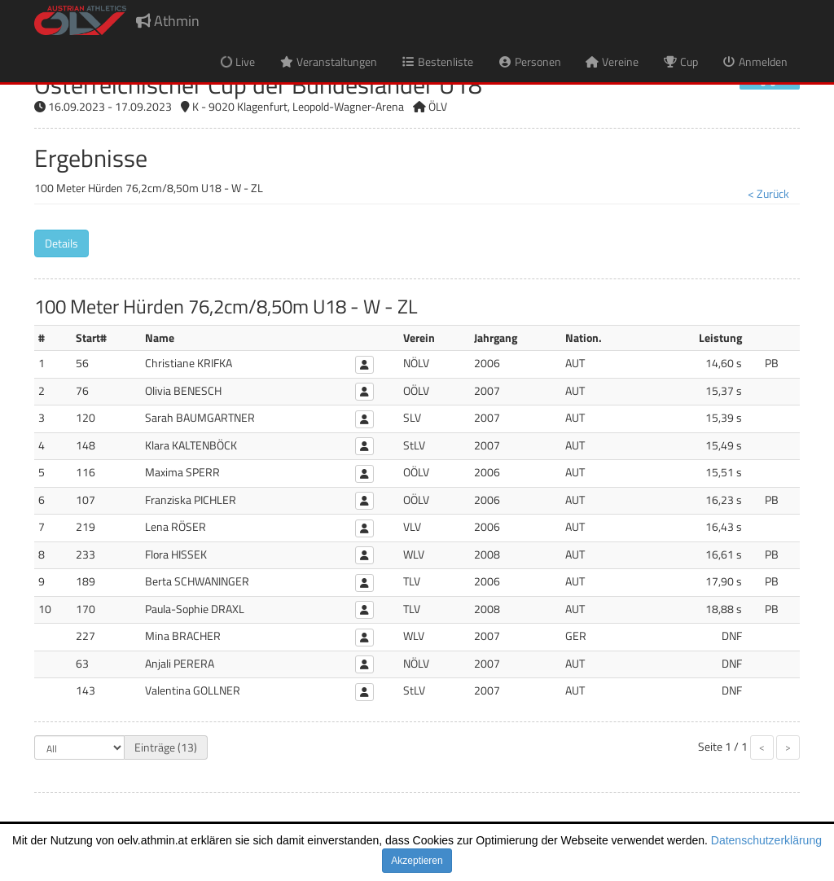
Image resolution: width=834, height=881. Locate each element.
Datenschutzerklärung (766, 840)
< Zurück (768, 193)
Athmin (168, 21)
